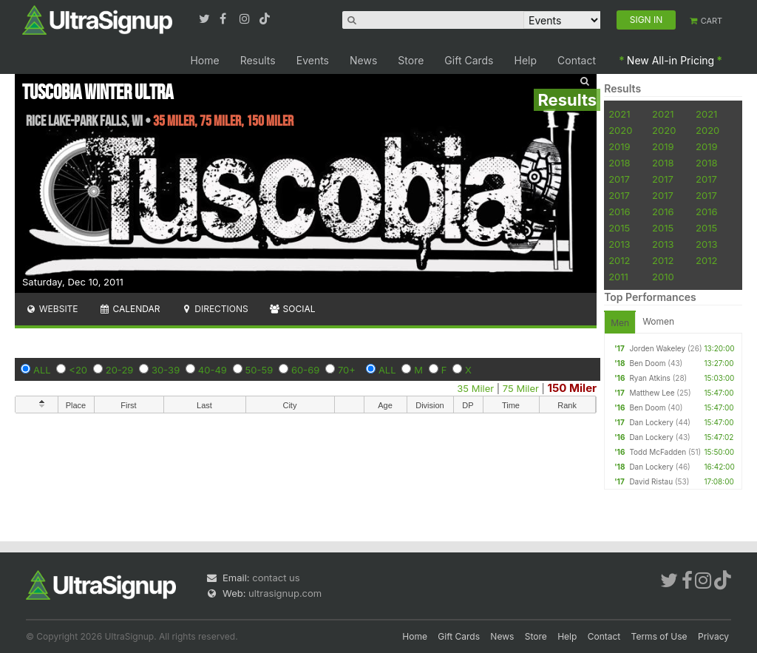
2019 (619, 146)
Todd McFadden (657, 451)
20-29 (120, 370)
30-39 (166, 370)
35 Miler (475, 388)
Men (620, 322)
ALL (42, 370)
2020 (620, 130)
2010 (663, 276)
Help (526, 60)
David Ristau (651, 481)
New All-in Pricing (670, 60)
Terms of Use (659, 636)
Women (658, 321)
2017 (619, 179)
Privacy (713, 636)
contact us (275, 577)
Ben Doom (647, 363)
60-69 (305, 370)
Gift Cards (468, 60)
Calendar (129, 308)
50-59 (259, 370)
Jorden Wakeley (657, 348)
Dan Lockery (651, 422)
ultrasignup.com (285, 593)
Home (204, 60)
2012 (619, 260)
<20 (78, 370)
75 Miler (521, 388)
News (363, 60)
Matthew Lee (651, 392)
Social (292, 308)
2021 (619, 114)
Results (258, 60)
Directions (214, 308)
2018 (619, 163)
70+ (347, 370)
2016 (619, 211)
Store (411, 60)
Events (312, 60)
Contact (576, 60)
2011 (618, 276)
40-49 (212, 370)
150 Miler (572, 388)
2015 (619, 228)
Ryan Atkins (649, 377)
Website (51, 308)
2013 (619, 244)
